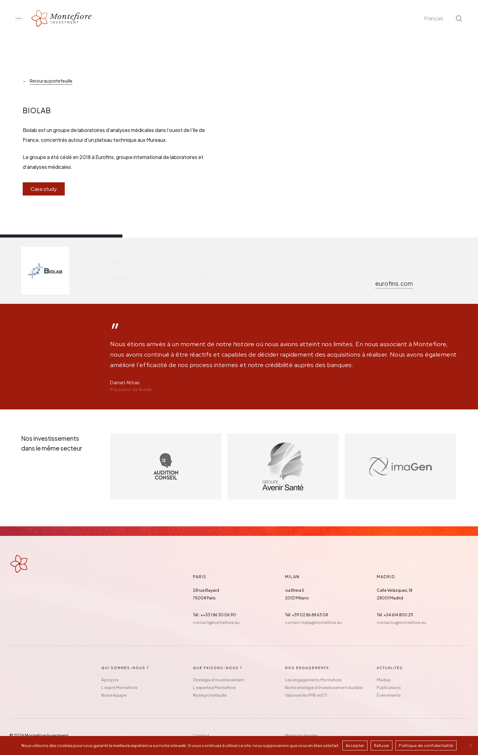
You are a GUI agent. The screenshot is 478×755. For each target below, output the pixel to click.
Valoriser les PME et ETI (306, 695)
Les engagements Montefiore (313, 679)
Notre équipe (113, 695)
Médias (384, 679)
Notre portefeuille (210, 695)
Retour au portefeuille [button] (51, 80)
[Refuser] (470, 745)
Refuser (381, 745)
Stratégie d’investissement (218, 679)
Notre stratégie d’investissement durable (324, 687)
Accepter (355, 745)
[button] (18, 18)
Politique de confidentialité (426, 745)
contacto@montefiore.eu (401, 622)
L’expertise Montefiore (214, 687)
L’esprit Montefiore (119, 687)
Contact (201, 735)
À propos (110, 679)
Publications (389, 687)
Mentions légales (301, 735)
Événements (389, 695)
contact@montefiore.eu (216, 622)
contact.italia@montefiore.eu (313, 622)
